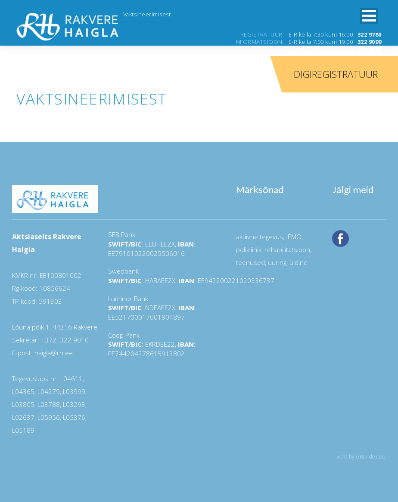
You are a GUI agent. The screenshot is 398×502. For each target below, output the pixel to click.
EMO (294, 236)
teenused (250, 262)
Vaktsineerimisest (147, 14)
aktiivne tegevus (259, 236)
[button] (369, 16)
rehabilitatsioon (287, 249)
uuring (277, 262)
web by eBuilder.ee (361, 456)
